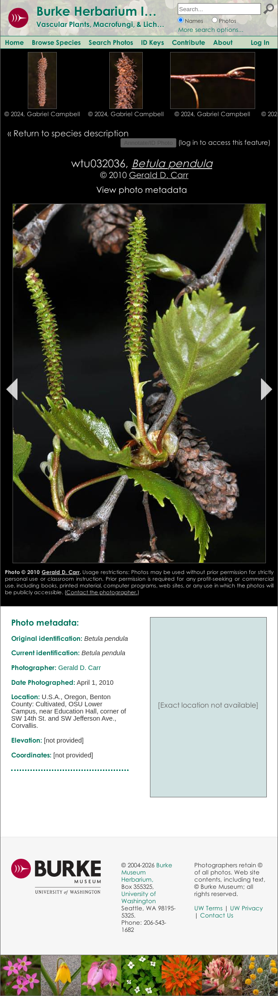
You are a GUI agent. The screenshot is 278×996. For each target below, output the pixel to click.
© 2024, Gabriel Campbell (42, 113)
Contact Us (216, 915)
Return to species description (70, 133)
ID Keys (152, 42)
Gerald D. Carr (158, 175)
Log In (260, 42)
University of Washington (138, 897)
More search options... (211, 29)
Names (194, 20)
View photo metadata (141, 189)
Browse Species (56, 42)
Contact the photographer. (101, 592)
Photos (227, 20)
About (222, 42)
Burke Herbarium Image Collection (141, 10)
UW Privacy (246, 908)
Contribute (188, 42)
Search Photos (111, 42)
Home (14, 42)
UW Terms (208, 908)
